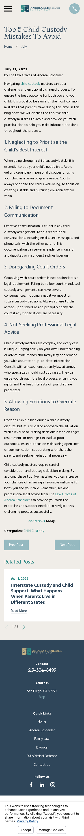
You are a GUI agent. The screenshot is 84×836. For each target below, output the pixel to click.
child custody (30, 84)
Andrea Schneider (42, 730)
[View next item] (24, 627)
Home (42, 721)
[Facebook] (31, 784)
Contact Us (42, 765)
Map (42, 697)
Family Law (42, 739)
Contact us (36, 521)
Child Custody (34, 531)
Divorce (41, 747)
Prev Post (16, 545)
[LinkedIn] (42, 784)
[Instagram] (52, 784)
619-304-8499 (42, 670)
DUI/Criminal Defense (42, 756)
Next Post (67, 545)
